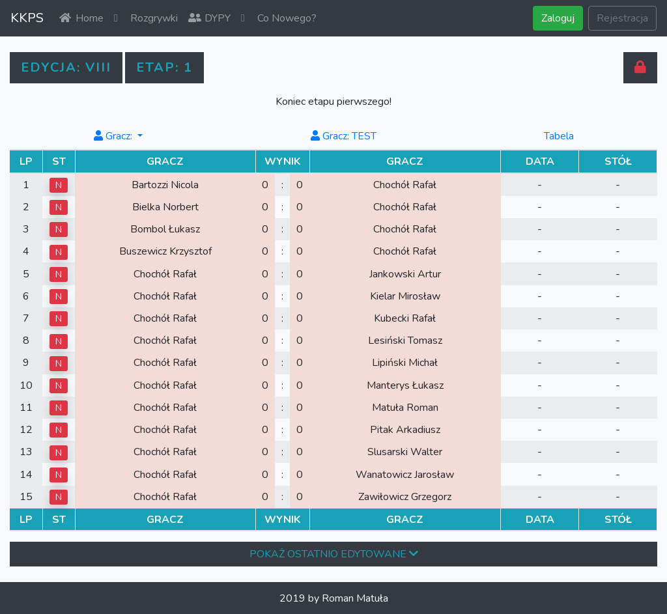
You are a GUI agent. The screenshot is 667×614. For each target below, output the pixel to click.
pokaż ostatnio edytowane (333, 554)
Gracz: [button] (114, 136)
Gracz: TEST (343, 136)
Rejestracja (622, 18)
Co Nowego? (279, 18)
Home (81, 18)
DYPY (209, 18)
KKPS (27, 18)
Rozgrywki (146, 18)
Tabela (559, 136)
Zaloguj (558, 18)
